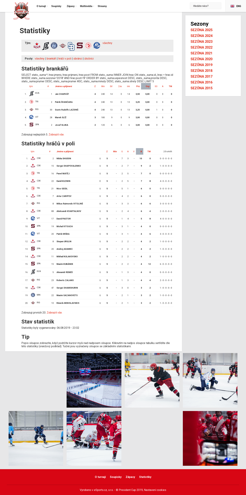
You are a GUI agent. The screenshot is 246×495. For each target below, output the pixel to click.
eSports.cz (100, 490)
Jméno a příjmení (63, 86)
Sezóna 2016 (201, 82)
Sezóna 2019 (201, 65)
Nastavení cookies (155, 490)
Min (103, 86)
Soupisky (116, 477)
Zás (120, 86)
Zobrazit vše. (56, 134)
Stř (111, 86)
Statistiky (145, 477)
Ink (128, 86)
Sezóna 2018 (201, 71)
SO (156, 86)
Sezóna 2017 (201, 76)
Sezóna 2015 (201, 88)
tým (31, 86)
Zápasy (130, 477)
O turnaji (100, 477)
